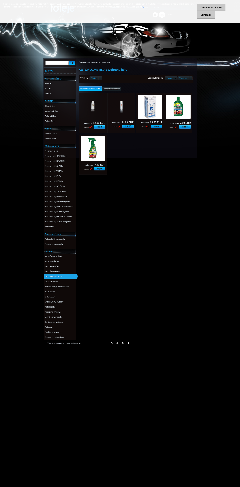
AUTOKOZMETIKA (91, 62)
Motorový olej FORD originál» (57, 211)
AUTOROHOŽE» (52, 267)
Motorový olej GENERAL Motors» (58, 217)
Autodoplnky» (50, 307)
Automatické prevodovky (55, 239)
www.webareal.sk (73, 343)
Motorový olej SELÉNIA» (55, 186)
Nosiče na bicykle (52, 332)
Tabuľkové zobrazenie (90, 88)
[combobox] (171, 78)
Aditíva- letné (50, 139)
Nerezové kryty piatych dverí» (57, 287)
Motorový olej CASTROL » (56, 156)
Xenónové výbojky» (53, 312)
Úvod (81, 62)
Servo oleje (49, 227)
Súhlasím (206, 15)
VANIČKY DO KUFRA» (54, 302)
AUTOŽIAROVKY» (52, 272)
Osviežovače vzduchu (54, 322)
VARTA (48, 94)
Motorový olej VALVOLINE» (56, 191)
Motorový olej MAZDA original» (57, 201)
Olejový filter (50, 106)
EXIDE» (48, 89)
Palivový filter (50, 116)
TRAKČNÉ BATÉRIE (53, 256)
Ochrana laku (105, 62)
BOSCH (48, 84)
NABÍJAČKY (50, 292)
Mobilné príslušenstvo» (54, 337)
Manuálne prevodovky (54, 244)
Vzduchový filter (51, 111)
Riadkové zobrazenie (111, 89)
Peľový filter (50, 121)
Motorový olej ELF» (53, 176)
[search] (71, 63)
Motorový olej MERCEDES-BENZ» (59, 206)
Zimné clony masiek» (53, 317)
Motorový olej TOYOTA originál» (58, 222)
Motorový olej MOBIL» (54, 181)
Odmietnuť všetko (211, 7)
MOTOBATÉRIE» (52, 261)
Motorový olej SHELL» (54, 166)
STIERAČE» (50, 297)
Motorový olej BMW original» (56, 196)
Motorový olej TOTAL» (54, 171)
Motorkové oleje (51, 151)
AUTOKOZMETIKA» (53, 277)
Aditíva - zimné (51, 134)
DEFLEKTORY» (51, 282)
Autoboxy (49, 327)
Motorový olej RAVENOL (55, 161)
